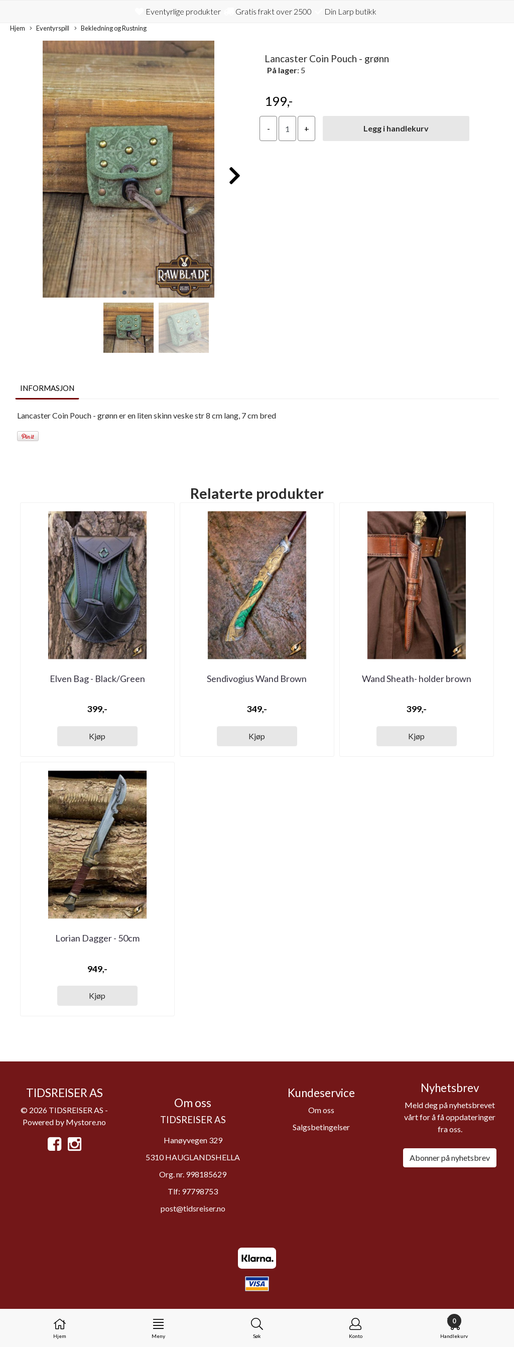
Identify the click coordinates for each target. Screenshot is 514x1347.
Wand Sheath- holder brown (416, 678)
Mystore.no (86, 1122)
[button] (124, 293)
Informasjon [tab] (47, 387)
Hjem (17, 28)
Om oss (321, 1110)
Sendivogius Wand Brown (257, 678)
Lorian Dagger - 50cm (97, 938)
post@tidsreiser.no (193, 1208)
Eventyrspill (49, 28)
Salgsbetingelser (321, 1127)
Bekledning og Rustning (110, 28)
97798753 (200, 1191)
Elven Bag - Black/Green (97, 678)
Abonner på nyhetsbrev (450, 1157)
